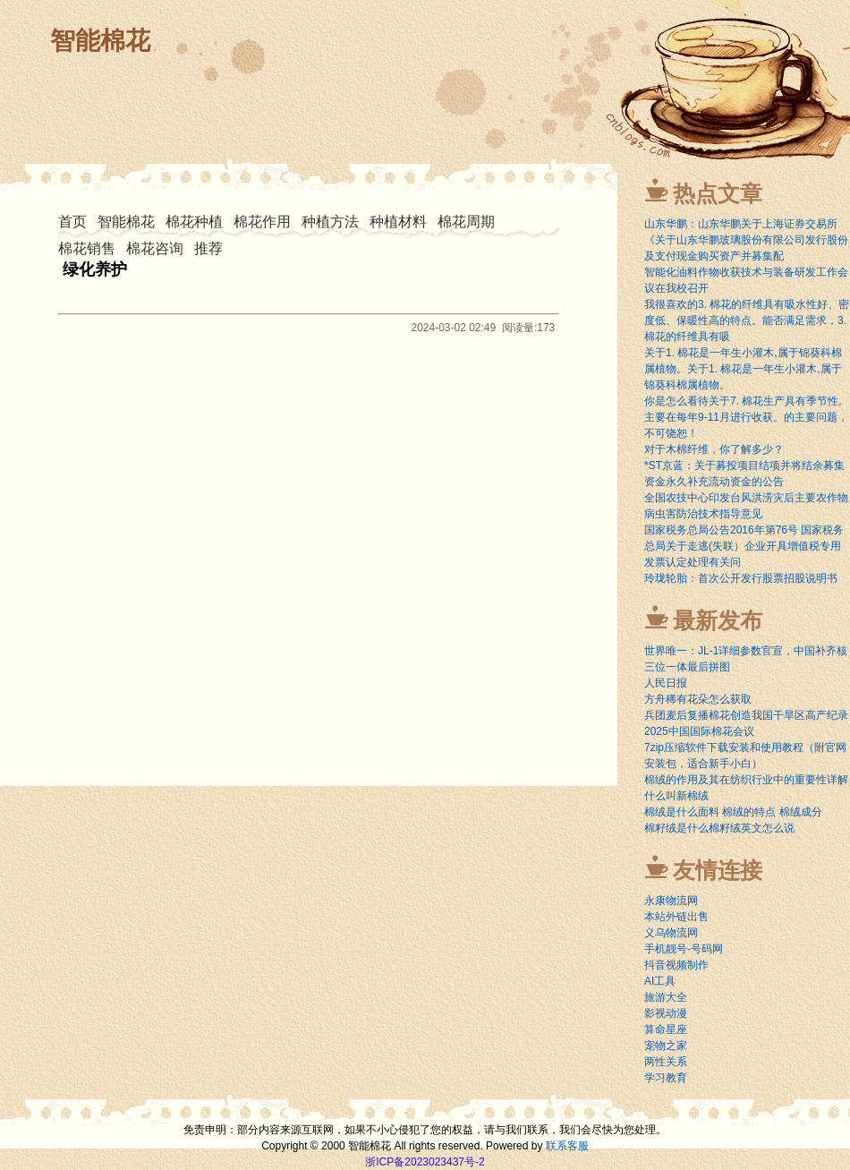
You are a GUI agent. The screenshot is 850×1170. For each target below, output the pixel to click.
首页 (72, 221)
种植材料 (398, 221)
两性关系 (665, 1061)
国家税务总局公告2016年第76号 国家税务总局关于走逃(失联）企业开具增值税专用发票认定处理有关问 (744, 546)
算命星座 (665, 1029)
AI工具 (660, 981)
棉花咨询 (154, 248)
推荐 (208, 248)
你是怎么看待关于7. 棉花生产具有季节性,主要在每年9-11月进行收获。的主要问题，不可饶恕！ (746, 417)
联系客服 (567, 1146)
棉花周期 (466, 221)
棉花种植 (194, 221)
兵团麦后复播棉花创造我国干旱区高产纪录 (746, 715)
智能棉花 (100, 41)
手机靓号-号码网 (683, 949)
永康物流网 (671, 900)
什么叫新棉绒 (676, 796)
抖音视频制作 (676, 965)
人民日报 (665, 683)
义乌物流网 (671, 933)
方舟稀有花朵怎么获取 (698, 699)
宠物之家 (665, 1045)
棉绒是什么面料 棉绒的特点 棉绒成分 (733, 812)
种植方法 (330, 221)
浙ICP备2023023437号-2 (424, 1162)
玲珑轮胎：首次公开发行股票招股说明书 (740, 578)
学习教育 (665, 1078)
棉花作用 (262, 221)
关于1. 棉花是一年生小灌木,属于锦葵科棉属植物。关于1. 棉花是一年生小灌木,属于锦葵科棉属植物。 (743, 368)
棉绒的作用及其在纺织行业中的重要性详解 (746, 779)
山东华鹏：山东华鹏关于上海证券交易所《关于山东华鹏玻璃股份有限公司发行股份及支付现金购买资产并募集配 (746, 240)
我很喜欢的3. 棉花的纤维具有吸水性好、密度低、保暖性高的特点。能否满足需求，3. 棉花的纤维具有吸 (746, 320)
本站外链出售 (676, 916)
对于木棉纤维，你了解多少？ (714, 449)
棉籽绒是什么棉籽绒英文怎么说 (719, 828)
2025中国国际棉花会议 (699, 731)
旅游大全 (665, 997)
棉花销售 (86, 248)
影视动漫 (665, 1013)
